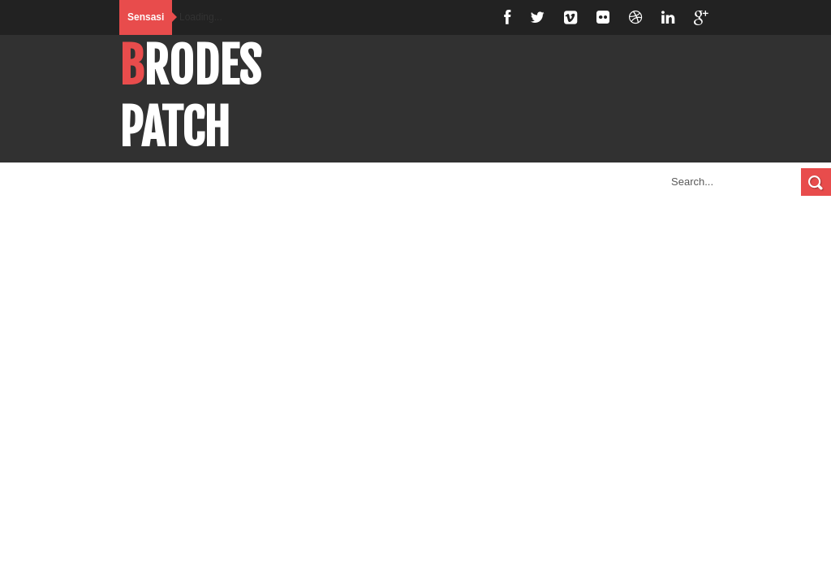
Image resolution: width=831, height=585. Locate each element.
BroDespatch (189, 96)
